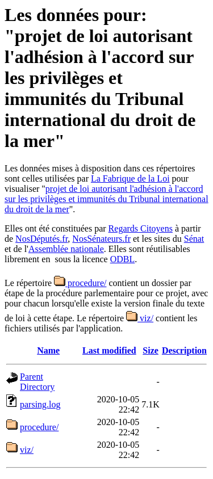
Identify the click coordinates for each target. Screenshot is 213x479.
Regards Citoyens (140, 228)
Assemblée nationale (66, 249)
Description (184, 350)
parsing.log (40, 404)
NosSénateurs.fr (101, 238)
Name (48, 350)
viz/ (139, 318)
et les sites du (157, 238)
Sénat (194, 238)
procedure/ (80, 283)
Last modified (109, 350)
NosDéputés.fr (41, 238)
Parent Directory (37, 382)
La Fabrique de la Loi (130, 178)
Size (150, 350)
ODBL (122, 259)
